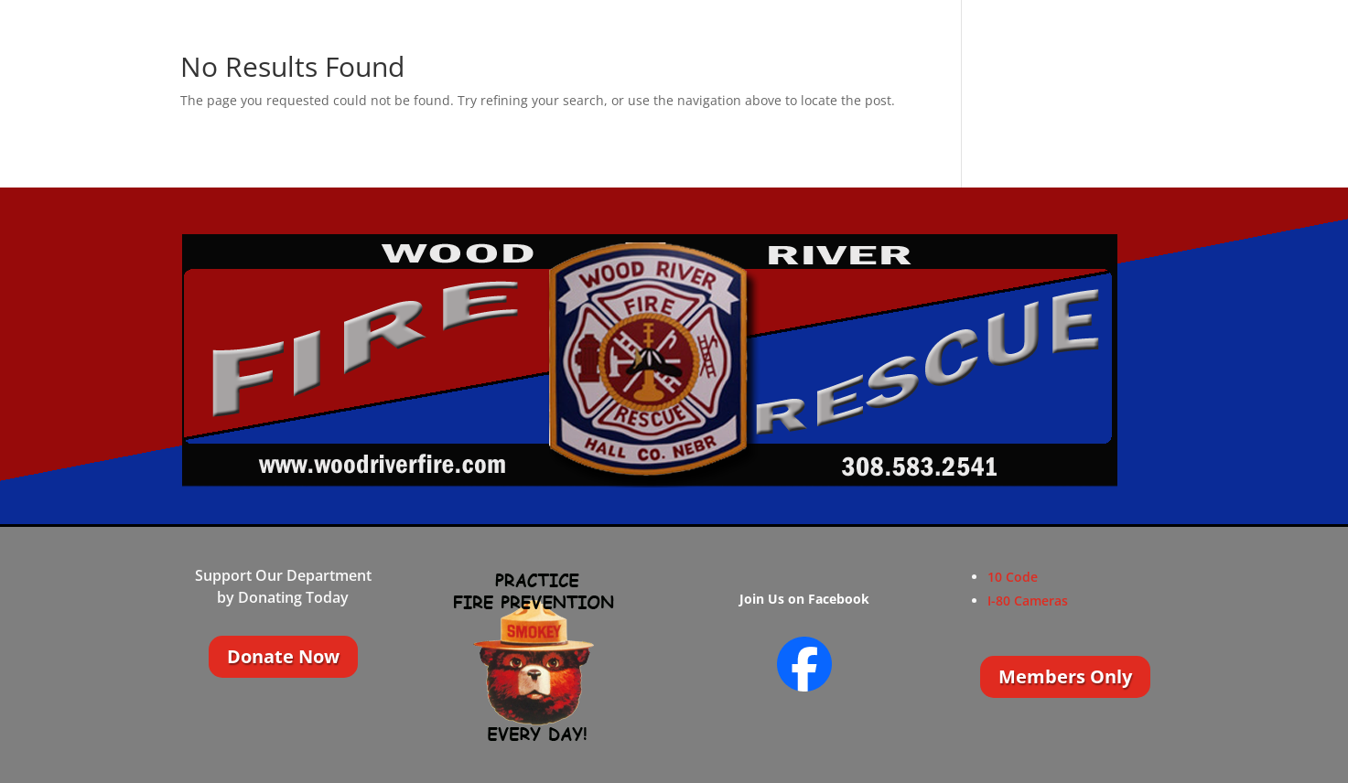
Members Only (1065, 676)
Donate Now (283, 656)
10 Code (1012, 576)
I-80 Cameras (1027, 600)
